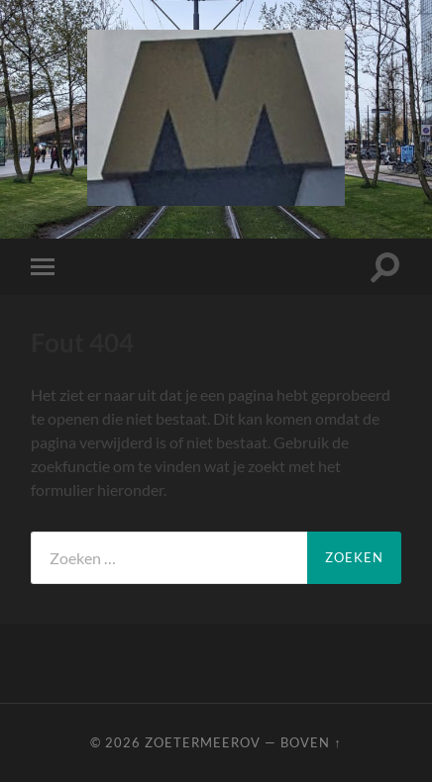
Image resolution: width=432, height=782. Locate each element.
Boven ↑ (310, 742)
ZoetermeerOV (203, 742)
